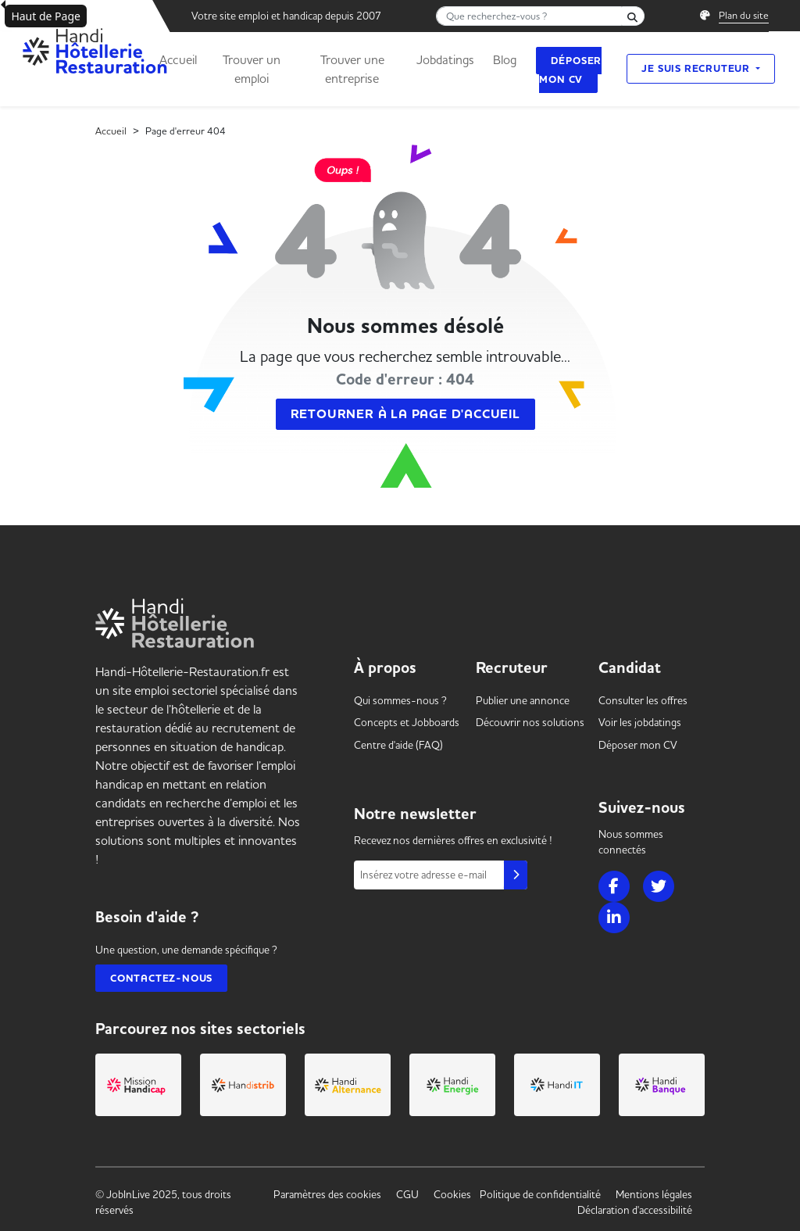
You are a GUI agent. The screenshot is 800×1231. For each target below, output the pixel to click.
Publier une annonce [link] (523, 700)
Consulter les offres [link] (643, 700)
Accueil (178, 59)
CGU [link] (407, 1194)
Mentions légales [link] (654, 1194)
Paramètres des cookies (327, 1194)
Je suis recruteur (696, 68)
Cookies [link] (452, 1194)
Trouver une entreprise (352, 69)
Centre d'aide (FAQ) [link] (398, 745)
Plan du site (744, 15)
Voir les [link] (639, 722)
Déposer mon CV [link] (637, 745)
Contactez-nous (161, 978)
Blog (504, 59)
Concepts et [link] (406, 722)
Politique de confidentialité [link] (540, 1194)
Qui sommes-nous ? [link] (400, 700)
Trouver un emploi (251, 69)
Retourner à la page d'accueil (405, 414)
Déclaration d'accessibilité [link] (634, 1210)
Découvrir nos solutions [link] (530, 722)
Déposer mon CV (570, 70)
